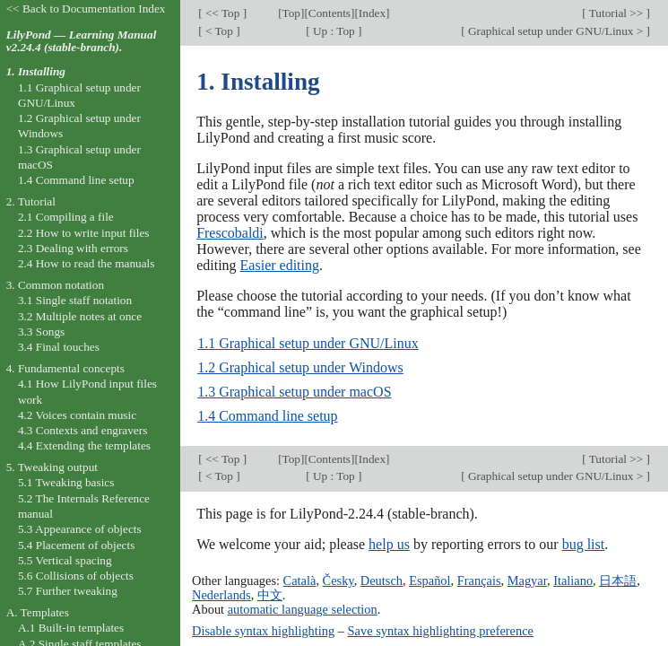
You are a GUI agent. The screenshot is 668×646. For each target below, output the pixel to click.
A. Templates (37, 612)
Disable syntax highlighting (263, 631)
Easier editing (279, 265)
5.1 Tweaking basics (66, 482)
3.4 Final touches (59, 347)
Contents (329, 13)
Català (300, 580)
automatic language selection (302, 609)
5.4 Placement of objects (76, 545)
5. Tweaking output (52, 467)
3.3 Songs (41, 331)
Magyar (527, 580)
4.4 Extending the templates (84, 445)
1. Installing (35, 71)
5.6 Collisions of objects (76, 575)
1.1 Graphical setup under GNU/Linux (308, 343)
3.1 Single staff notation (75, 300)
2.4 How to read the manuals (86, 263)
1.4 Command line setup (267, 415)
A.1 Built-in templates (71, 627)
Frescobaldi (230, 232)
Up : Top (334, 31)
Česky (338, 580)
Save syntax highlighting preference (441, 631)
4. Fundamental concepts (65, 368)
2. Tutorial (31, 201)
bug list (583, 544)
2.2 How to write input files (84, 233)
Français (479, 580)
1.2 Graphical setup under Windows (300, 367)
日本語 (618, 580)
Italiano (573, 580)
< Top (220, 31)
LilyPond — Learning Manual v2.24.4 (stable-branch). (81, 41)
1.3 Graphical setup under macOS (294, 391)
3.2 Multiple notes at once (80, 316)
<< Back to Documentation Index (86, 8)
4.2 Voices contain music (77, 415)
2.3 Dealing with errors (73, 248)
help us (389, 544)
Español (429, 580)
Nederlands (221, 595)
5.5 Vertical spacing (65, 560)
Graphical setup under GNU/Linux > (555, 31)
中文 (269, 595)
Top (291, 13)
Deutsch (381, 580)
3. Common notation (55, 285)
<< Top (223, 13)
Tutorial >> (616, 13)
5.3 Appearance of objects (80, 529)
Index (372, 13)
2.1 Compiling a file (66, 216)
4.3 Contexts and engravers (82, 430)
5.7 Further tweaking (67, 591)
